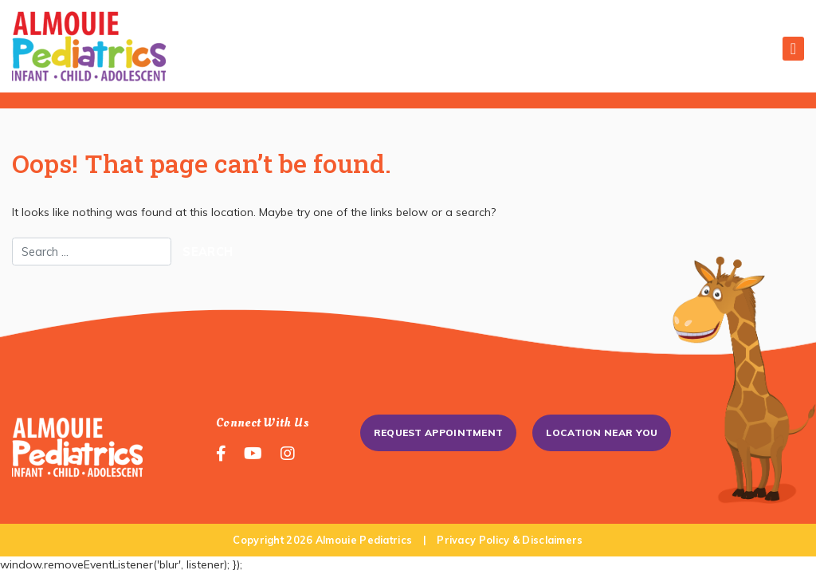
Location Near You (601, 432)
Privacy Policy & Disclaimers (510, 539)
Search (207, 252)
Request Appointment (439, 432)
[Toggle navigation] (793, 49)
